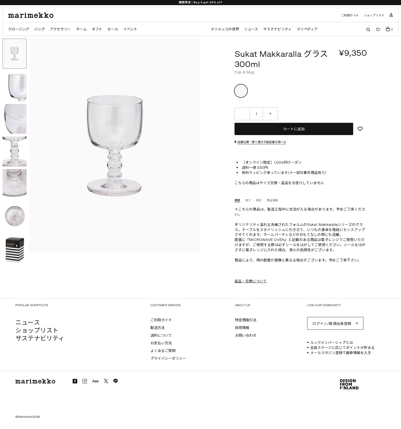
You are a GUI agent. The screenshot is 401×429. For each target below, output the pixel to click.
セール (113, 29)
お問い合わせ (246, 335)
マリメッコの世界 (224, 29)
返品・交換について (251, 281)
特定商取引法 (246, 320)
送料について (161, 335)
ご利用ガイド (350, 15)
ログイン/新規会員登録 (332, 323)
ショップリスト (374, 15)
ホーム (81, 29)
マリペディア (307, 29)
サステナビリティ (277, 29)
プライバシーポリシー (168, 358)
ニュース (251, 29)
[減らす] (242, 113)
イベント (131, 29)
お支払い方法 (161, 343)
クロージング (18, 29)
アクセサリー (60, 29)
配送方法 (157, 328)
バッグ (39, 29)
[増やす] (270, 113)
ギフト (97, 29)
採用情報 (242, 328)
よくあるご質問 (162, 351)
